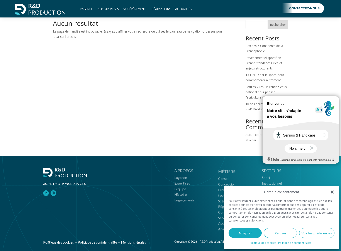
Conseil (223, 181)
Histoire (180, 196)
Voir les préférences (317, 233)
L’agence (86, 9)
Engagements (184, 201)
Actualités (183, 9)
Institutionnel (272, 185)
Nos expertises (108, 9)
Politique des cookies (263, 243)
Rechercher (278, 25)
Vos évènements (135, 9)
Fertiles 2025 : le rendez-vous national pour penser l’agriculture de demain (266, 92)
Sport (266, 179)
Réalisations (161, 9)
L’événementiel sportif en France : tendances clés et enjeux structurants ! (264, 63)
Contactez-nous (304, 8)
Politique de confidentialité (294, 243)
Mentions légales (133, 242)
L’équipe (180, 190)
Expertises (182, 185)
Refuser (281, 233)
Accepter (245, 233)
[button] (332, 192)
